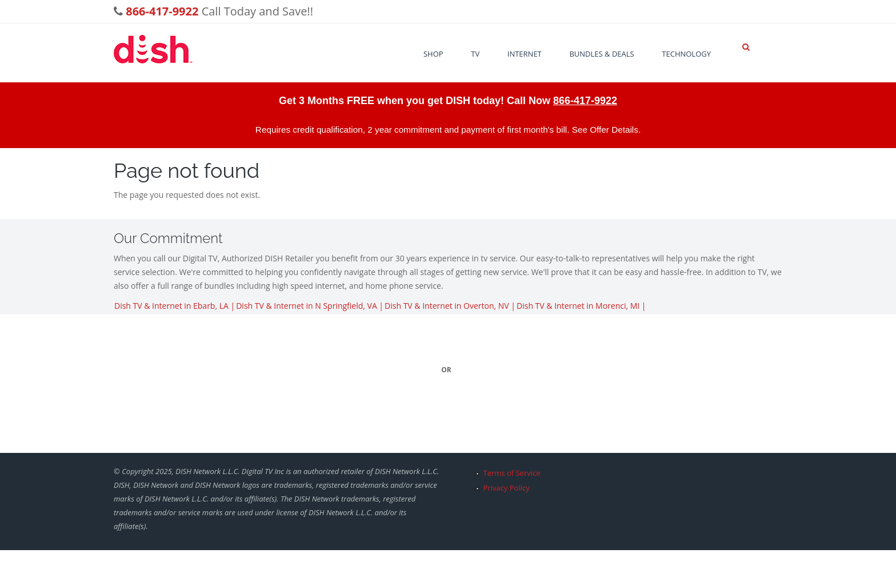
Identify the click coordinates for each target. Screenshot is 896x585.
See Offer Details (605, 129)
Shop (433, 54)
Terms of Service (512, 473)
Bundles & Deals (601, 54)
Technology (686, 54)
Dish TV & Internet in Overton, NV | (450, 305)
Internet (524, 54)
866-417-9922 (585, 100)
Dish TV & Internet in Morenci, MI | (581, 305)
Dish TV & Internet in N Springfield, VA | (309, 305)
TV (475, 54)
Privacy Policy (506, 488)
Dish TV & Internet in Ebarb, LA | (174, 305)
